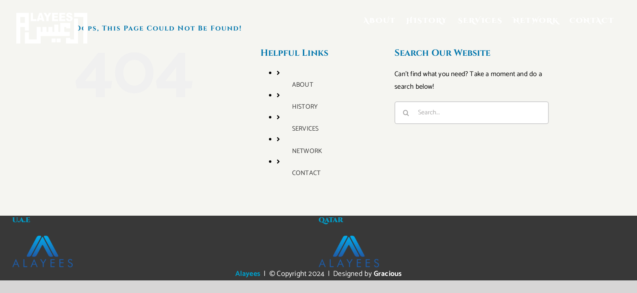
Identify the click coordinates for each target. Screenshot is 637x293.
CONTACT (306, 173)
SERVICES (305, 128)
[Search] (405, 112)
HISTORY (305, 106)
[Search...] (471, 112)
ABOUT (302, 84)
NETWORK (307, 151)
